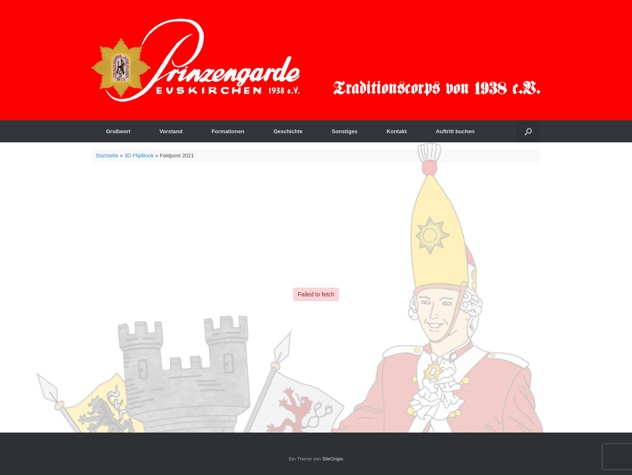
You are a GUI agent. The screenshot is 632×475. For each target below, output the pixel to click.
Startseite (107, 155)
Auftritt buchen (455, 131)
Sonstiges (345, 131)
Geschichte (288, 131)
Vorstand (171, 131)
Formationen (228, 131)
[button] (528, 131)
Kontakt (397, 131)
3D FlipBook (139, 155)
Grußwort (118, 131)
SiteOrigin (332, 458)
